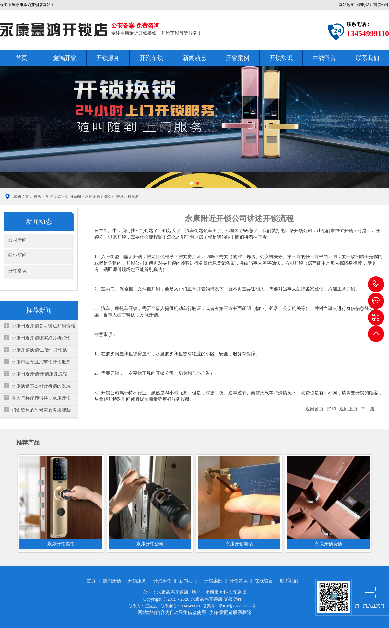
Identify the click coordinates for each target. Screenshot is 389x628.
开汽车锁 (151, 58)
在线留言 (324, 58)
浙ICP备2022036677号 (237, 606)
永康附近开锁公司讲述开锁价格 (43, 326)
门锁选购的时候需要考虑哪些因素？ (44, 410)
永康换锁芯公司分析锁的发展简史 (44, 386)
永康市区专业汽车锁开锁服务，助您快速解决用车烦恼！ (44, 362)
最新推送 (364, 5)
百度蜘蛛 (381, 5)
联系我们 (367, 58)
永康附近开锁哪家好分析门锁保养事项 (44, 338)
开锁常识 (281, 58)
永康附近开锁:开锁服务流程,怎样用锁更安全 (44, 374)
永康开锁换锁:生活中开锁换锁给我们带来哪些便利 (44, 350)
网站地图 (346, 5)
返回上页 (348, 409)
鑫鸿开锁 (65, 58)
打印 (331, 409)
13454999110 (376, 284)
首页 (21, 58)
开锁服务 (108, 58)
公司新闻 (73, 196)
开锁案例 (237, 58)
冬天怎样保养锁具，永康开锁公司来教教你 (44, 398)
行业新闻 (17, 255)
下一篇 (367, 409)
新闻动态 (194, 58)
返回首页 (314, 409)
